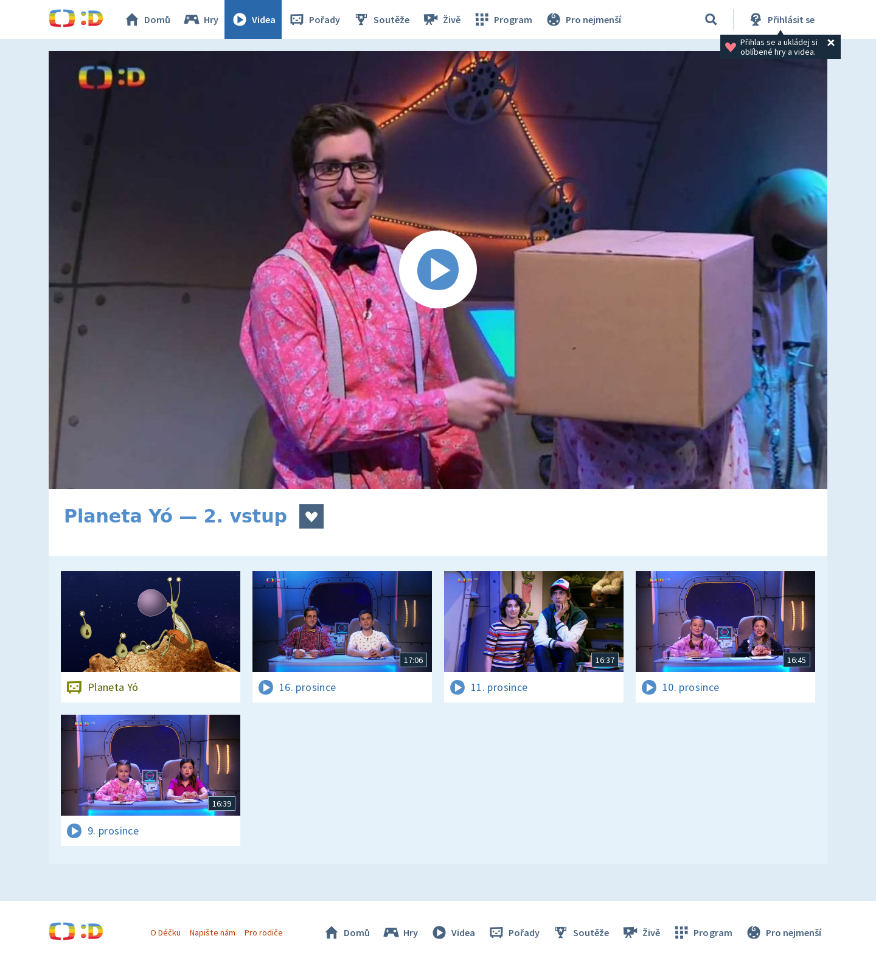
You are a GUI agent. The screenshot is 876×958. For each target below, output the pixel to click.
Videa (253, 19)
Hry (200, 19)
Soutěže (380, 19)
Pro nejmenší (582, 19)
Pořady (314, 19)
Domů (146, 19)
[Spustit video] (438, 270)
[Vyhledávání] (711, 19)
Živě (441, 19)
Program (502, 19)
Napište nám (212, 932)
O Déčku (165, 932)
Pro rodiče (264, 932)
